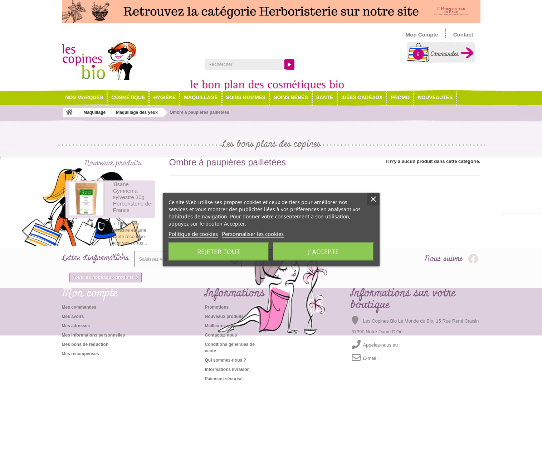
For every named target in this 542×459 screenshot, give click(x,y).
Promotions (217, 378)
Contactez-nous (221, 406)
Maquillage (201, 97)
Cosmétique (128, 97)
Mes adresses (76, 396)
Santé (324, 97)
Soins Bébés (291, 97)
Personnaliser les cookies (253, 233)
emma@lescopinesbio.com (405, 429)
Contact (463, 35)
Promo (400, 97)
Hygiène (164, 97)
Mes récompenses (80, 424)
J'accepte (323, 251)
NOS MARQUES (84, 97)
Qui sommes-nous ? (225, 431)
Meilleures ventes (222, 396)
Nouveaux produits (112, 163)
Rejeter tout (218, 251)
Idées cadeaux (361, 97)
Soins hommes (245, 97)
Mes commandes (79, 378)
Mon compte (90, 364)
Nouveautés (435, 97)
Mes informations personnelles (93, 406)
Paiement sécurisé (223, 449)
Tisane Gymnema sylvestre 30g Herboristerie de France (132, 199)
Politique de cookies (193, 233)
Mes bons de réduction (85, 415)
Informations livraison (227, 440)
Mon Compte (422, 35)
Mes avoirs (73, 387)
